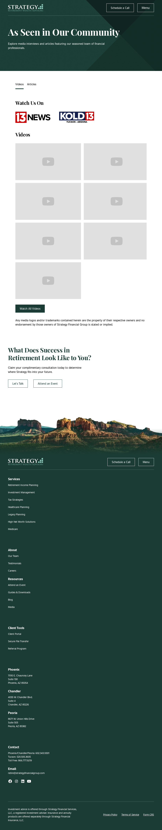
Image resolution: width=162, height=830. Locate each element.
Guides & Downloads (19, 592)
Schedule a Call (120, 8)
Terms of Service (130, 814)
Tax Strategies (15, 499)
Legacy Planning (16, 514)
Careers (12, 570)
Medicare (13, 529)
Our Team (13, 556)
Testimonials (14, 563)
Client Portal (14, 634)
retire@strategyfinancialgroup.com (26, 773)
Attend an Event (48, 383)
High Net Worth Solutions (21, 521)
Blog (10, 599)
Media (11, 607)
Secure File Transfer (18, 641)
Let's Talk (17, 383)
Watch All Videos (30, 308)
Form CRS (148, 814)
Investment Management (21, 492)
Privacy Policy (110, 814)
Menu (146, 8)
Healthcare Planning (18, 507)
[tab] (19, 85)
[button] (145, 7)
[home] (25, 7)
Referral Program (17, 648)
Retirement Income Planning (23, 485)
